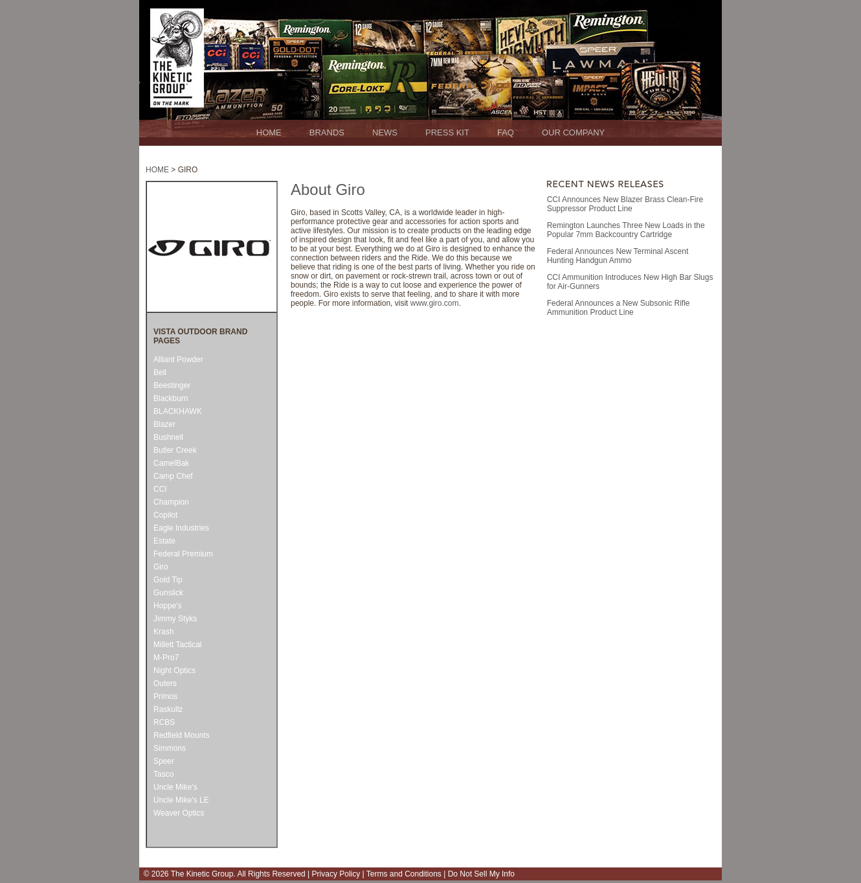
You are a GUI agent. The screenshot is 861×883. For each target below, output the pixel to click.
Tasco (163, 774)
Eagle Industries (181, 528)
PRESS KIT (447, 132)
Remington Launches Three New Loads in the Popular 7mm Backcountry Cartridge (626, 230)
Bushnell (168, 437)
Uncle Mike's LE (181, 800)
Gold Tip (168, 579)
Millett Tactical (177, 644)
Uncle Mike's (175, 787)
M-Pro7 (166, 657)
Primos (165, 696)
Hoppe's (167, 605)
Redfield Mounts (181, 735)
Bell (159, 372)
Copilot (165, 515)
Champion (171, 502)
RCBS (164, 722)
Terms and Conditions (403, 873)
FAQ (505, 132)
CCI (160, 489)
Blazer (164, 424)
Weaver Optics (178, 813)
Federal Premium (183, 553)
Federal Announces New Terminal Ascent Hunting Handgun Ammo (618, 256)
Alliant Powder (178, 359)
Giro (160, 566)
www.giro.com (434, 303)
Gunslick (168, 592)
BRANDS (326, 132)
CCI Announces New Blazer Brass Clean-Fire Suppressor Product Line (625, 204)
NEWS (384, 132)
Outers (165, 683)
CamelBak (171, 463)
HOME (269, 132)
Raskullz (168, 709)
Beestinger (171, 385)
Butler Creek (175, 450)
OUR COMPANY (573, 132)
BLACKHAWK (177, 411)
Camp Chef (173, 476)
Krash (163, 631)
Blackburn (170, 398)
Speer (163, 761)
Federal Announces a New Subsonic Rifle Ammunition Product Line (618, 308)
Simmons (169, 748)
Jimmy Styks (175, 618)
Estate (164, 540)
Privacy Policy (336, 873)
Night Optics (174, 670)
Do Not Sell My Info (480, 873)
